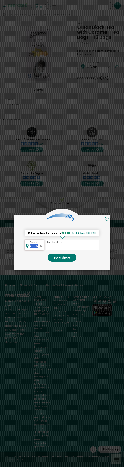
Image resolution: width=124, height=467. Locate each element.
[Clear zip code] (41, 245)
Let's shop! (62, 257)
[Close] (107, 219)
